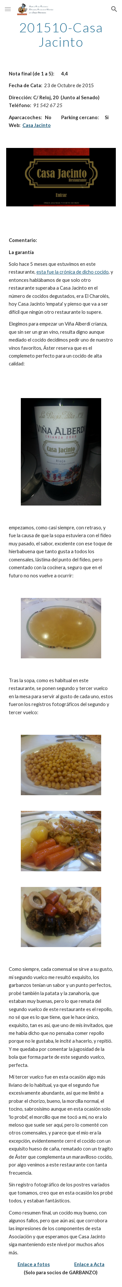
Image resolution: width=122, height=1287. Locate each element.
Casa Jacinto (36, 125)
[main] (61, 35)
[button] (8, 9)
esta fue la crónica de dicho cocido (72, 272)
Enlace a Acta (89, 1264)
